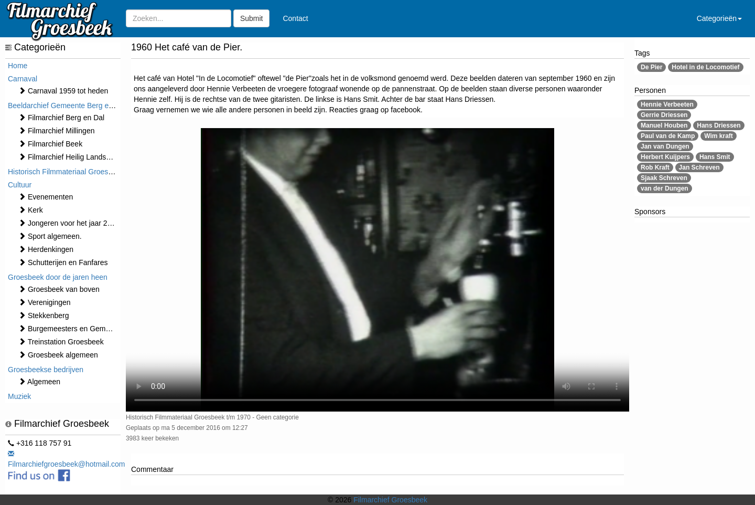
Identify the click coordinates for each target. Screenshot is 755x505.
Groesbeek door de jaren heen (57, 277)
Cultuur (19, 185)
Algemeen (39, 381)
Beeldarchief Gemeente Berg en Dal (67, 105)
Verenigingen (44, 302)
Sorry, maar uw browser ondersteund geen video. (377, 270)
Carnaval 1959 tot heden (63, 91)
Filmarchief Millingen (56, 131)
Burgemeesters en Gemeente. (72, 328)
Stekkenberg (43, 315)
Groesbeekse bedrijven (45, 369)
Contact (295, 18)
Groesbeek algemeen (58, 355)
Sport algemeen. (50, 236)
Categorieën (719, 18)
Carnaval (22, 79)
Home (17, 65)
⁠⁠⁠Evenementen (45, 197)
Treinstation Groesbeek (61, 342)
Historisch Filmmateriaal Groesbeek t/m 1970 (81, 171)
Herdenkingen (45, 249)
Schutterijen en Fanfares (62, 262)
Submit (251, 18)
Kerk (30, 210)
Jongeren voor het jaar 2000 (69, 223)
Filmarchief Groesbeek (390, 500)
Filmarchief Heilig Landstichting (74, 157)
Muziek (19, 396)
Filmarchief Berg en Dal (61, 117)
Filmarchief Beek (50, 144)
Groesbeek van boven (59, 289)
